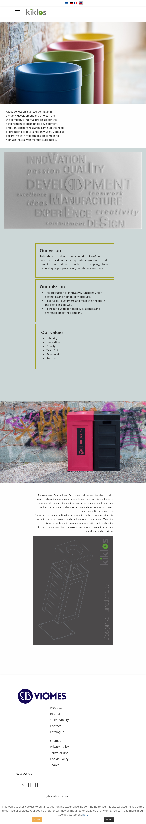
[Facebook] (17, 785)
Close (37, 819)
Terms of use (59, 753)
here (85, 814)
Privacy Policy (59, 747)
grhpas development (57, 796)
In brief (55, 714)
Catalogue (57, 732)
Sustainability (59, 720)
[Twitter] (23, 785)
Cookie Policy (59, 759)
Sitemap (55, 741)
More (109, 819)
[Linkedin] (29, 785)
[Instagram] (36, 785)
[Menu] (17, 12)
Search (54, 765)
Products (56, 708)
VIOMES (48, 111)
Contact (55, 726)
